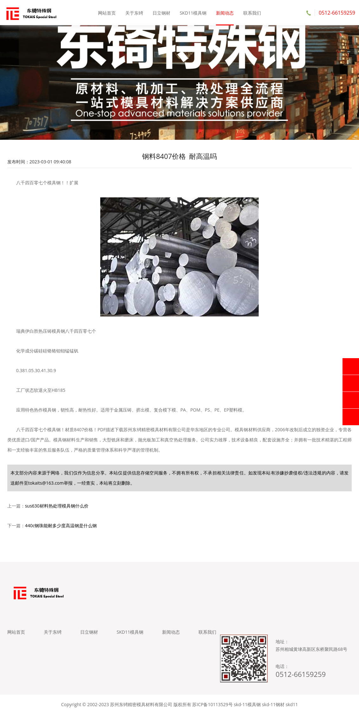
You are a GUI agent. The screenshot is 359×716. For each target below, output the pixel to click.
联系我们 (252, 13)
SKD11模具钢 (193, 13)
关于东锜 (134, 13)
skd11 (292, 706)
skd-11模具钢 (247, 706)
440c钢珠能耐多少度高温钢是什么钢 (61, 526)
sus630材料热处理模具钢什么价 (56, 507)
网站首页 (107, 13)
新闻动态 (225, 13)
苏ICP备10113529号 (212, 706)
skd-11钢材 (273, 706)
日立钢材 (161, 13)
